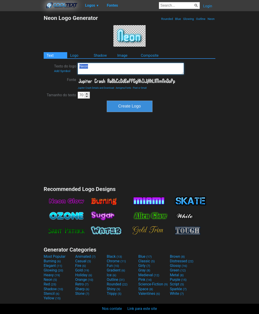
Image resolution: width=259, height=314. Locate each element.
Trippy (114, 293)
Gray (144, 270)
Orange (84, 279)
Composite (150, 55)
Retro (81, 284)
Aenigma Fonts (123, 88)
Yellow (52, 298)
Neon (211, 19)
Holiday (83, 275)
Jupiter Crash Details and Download (96, 88)
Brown (177, 256)
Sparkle (178, 289)
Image (122, 55)
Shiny (113, 289)
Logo (74, 55)
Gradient (116, 270)
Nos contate (112, 308)
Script (177, 284)
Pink (145, 279)
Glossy (178, 265)
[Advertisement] (21, 83)
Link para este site (142, 308)
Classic (146, 261)
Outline (200, 19)
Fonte (71, 80)
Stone (82, 293)
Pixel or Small (140, 88)
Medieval (148, 275)
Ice (111, 275)
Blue (178, 19)
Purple (178, 279)
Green (178, 270)
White (177, 293)
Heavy (52, 275)
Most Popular (55, 256)
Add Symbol (62, 71)
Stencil (51, 293)
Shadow (100, 55)
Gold (82, 270)
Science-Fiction (153, 284)
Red (50, 284)
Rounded (167, 19)
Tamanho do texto (61, 95)
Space (145, 289)
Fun (113, 265)
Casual (83, 261)
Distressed (181, 261)
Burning (52, 261)
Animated (85, 256)
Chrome (116, 261)
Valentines (149, 293)
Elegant (53, 265)
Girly (144, 265)
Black (114, 256)
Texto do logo (65, 68)
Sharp (82, 289)
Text (50, 55)
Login (207, 6)
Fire (80, 265)
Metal (177, 275)
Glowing (188, 19)
